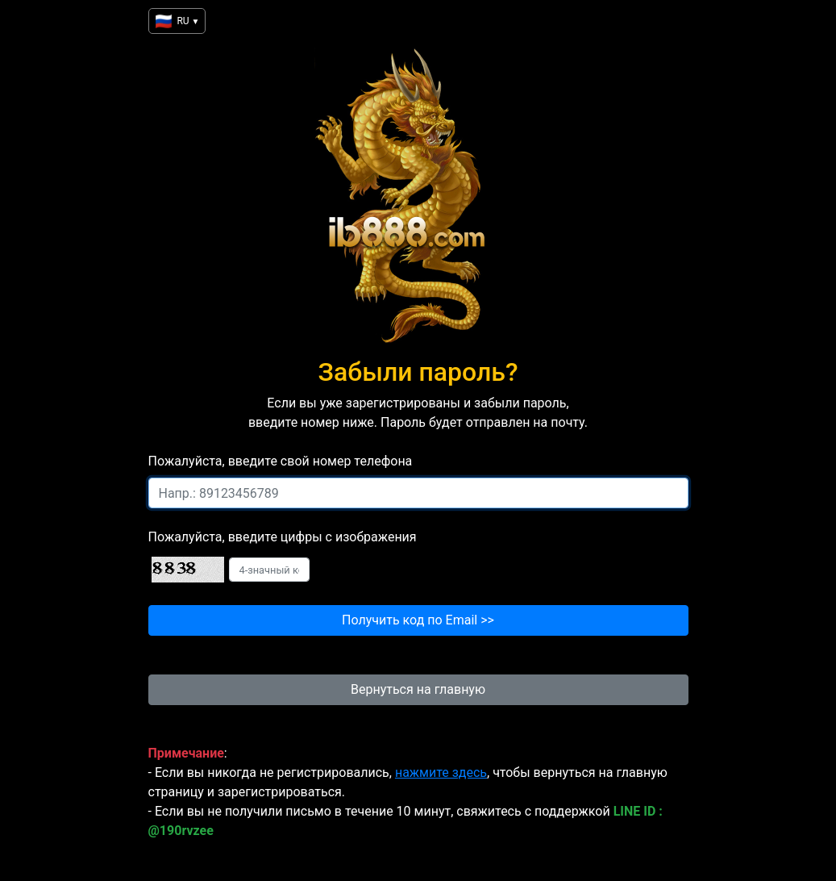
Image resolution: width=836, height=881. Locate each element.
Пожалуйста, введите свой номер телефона (280, 461)
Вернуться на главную (418, 689)
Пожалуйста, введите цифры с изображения (282, 537)
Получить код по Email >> (418, 620)
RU (177, 21)
